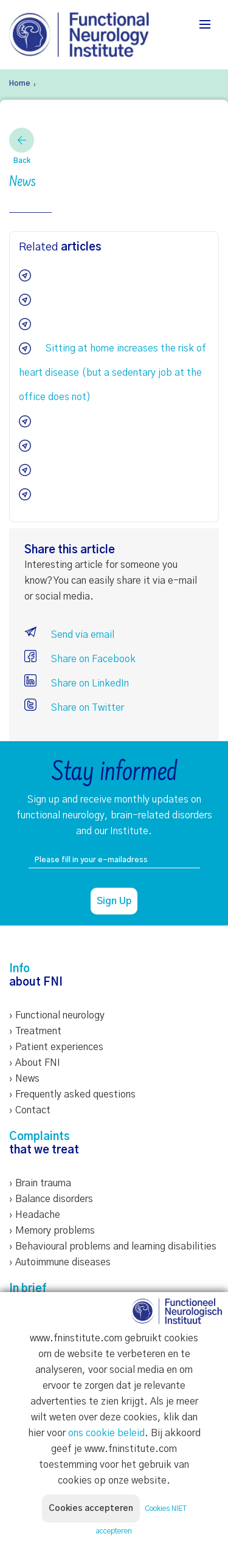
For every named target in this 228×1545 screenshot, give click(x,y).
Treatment (38, 1031)
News (27, 1079)
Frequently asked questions (75, 1094)
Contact (32, 1110)
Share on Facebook (80, 659)
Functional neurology (60, 1015)
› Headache (34, 1215)
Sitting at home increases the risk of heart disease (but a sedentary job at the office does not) (112, 373)
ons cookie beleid (106, 1433)
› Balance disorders (51, 1199)
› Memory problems (52, 1231)
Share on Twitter (74, 708)
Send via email (69, 635)
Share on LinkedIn (76, 683)
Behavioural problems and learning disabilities (115, 1246)
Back (21, 146)
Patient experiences (59, 1047)
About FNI (37, 1063)
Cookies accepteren (91, 1508)
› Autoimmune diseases (60, 1262)
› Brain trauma (40, 1183)
